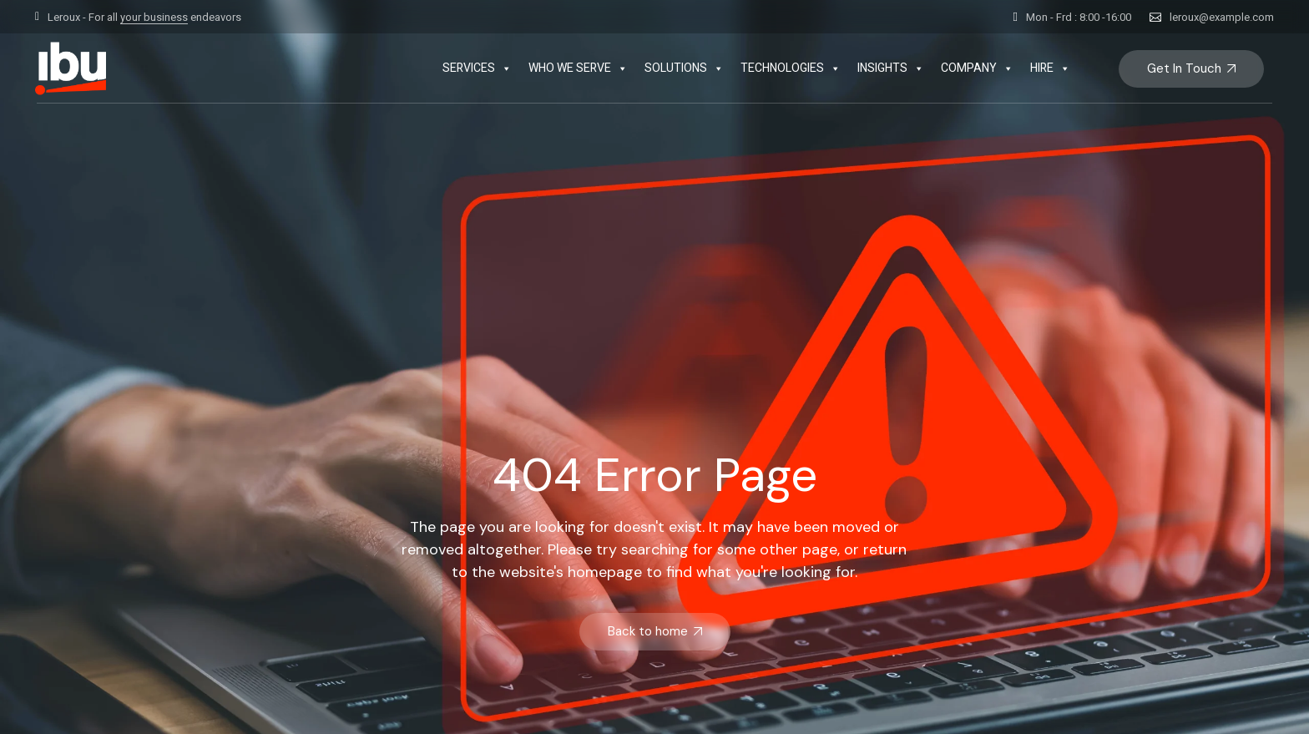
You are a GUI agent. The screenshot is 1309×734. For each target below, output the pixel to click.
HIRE (1050, 68)
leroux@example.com (1222, 17)
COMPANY (977, 68)
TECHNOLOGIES (790, 68)
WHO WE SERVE (578, 68)
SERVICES (477, 68)
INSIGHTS (890, 68)
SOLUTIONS (684, 68)
